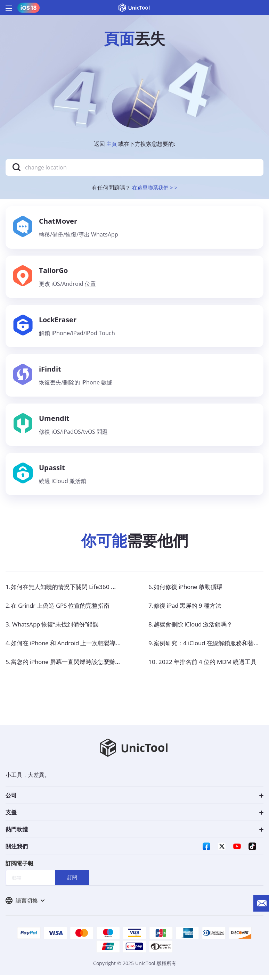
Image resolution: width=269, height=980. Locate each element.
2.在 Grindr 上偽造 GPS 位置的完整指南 (61, 609)
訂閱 (72, 881)
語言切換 (25, 905)
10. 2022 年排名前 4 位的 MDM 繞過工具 (205, 666)
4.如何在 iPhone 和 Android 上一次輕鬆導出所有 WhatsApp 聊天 (97, 647)
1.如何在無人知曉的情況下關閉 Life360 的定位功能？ (80, 591)
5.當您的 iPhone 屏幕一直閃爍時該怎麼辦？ (67, 666)
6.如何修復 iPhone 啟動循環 (188, 591)
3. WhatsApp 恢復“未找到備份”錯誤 (55, 628)
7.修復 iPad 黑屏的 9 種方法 (187, 609)
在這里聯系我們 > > (155, 187)
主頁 (111, 144)
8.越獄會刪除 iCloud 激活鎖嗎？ (193, 628)
